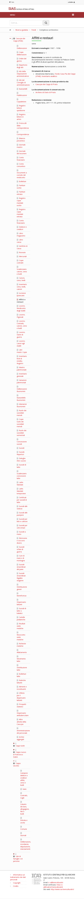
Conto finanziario (21, 158)
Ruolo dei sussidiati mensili (21, 412)
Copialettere (21, 100)
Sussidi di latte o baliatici (21, 610)
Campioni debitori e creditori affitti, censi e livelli (24, 778)
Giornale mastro (21, 146)
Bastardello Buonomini (21, 398)
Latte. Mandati (20, 483)
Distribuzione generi (22, 587)
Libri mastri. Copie (22, 351)
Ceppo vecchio (17, 764)
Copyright (15, 883)
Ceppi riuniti (19, 746)
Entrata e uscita (23, 820)
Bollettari (21, 181)
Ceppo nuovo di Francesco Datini (19, 754)
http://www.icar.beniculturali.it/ (62, 889)
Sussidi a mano (21, 533)
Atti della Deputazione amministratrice (23, 73)
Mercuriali (22, 256)
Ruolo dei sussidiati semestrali (21, 432)
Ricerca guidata (21, 30)
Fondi (33, 30)
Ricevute (21, 252)
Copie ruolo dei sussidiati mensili (20, 423)
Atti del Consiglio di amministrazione (23, 82)
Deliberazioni (22, 47)
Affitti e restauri (21, 300)
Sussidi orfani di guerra (20, 549)
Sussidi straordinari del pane (21, 566)
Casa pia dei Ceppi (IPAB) (19, 39)
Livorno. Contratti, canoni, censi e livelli (22, 324)
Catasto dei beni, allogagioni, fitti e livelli (24, 808)
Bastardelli (22, 89)
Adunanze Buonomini (22, 405)
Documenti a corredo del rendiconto (22, 174)
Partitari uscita (21, 186)
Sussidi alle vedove (22, 507)
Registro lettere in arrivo (21, 116)
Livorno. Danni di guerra (21, 334)
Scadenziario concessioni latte (22, 474)
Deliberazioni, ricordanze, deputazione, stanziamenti (25, 844)
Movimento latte (21, 659)
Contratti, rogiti (24, 795)
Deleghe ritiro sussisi (21, 459)
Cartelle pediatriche (21, 618)
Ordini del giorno (21, 59)
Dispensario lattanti (21, 602)
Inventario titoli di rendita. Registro (22, 360)
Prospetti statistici (21, 705)
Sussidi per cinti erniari (22, 526)
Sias (11, 2)
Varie (23, 789)
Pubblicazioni (22, 94)
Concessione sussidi (22, 441)
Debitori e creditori (22, 228)
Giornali (23, 834)
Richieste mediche (21, 644)
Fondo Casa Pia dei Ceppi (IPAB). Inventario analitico (55, 75)
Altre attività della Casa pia (21, 721)
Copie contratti (20, 261)
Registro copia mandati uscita (21, 202)
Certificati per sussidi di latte (22, 499)
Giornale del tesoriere (21, 152)
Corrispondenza (23, 133)
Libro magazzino (21, 234)
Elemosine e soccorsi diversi (22, 540)
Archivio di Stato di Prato (46, 92)
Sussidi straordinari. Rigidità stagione (21, 577)
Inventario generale (22, 375)
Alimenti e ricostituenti (22, 688)
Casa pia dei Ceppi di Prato (47, 84)
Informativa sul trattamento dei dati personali (18, 877)
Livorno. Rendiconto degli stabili (21, 308)
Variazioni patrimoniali (21, 381)
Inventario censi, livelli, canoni (22, 286)
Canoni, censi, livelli (21, 279)
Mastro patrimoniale (21, 368)
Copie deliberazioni (21, 53)
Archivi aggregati (20, 738)
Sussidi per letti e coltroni (22, 520)
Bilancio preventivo (21, 139)
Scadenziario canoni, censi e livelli (22, 270)
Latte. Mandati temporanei (21, 491)
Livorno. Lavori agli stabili (21, 343)
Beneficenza (21, 594)
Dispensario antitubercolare (22, 713)
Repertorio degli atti (22, 66)
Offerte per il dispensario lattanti (21, 696)
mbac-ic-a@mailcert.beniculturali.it (53, 886)
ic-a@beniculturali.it (55, 882)
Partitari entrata (21, 193)
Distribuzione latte (22, 667)
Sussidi (20, 448)
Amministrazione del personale (23, 730)
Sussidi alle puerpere (22, 513)
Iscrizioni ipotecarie (21, 294)
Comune (23, 828)
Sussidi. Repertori (21, 453)
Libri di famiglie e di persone (17, 858)
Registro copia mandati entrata (21, 213)
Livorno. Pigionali (21, 316)
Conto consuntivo (21, 165)
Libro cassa (20, 241)
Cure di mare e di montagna (21, 558)
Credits (14, 886)
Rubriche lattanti (21, 681)
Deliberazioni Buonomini (22, 389)
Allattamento (22, 651)
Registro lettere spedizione (21, 108)
